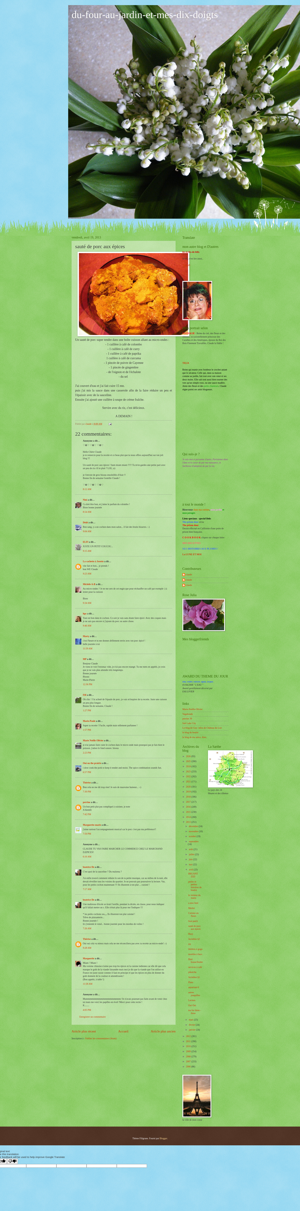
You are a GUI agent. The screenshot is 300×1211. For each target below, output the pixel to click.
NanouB (186, 265)
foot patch (193, 921)
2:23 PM (87, 753)
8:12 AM (87, 489)
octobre (193, 836)
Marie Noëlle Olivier (93, 740)
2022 (188, 776)
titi (189, 944)
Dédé (85, 522)
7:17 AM (87, 889)
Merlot (191, 908)
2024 (188, 766)
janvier (192, 1029)
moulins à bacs (195, 954)
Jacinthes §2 (194, 939)
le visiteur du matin (194, 896)
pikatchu (192, 972)
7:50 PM (87, 834)
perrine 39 (187, 718)
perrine (86, 802)
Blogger (163, 1138)
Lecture (191, 1000)
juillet (192, 854)
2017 (188, 802)
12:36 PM (87, 684)
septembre (194, 841)
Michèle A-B (89, 584)
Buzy (190, 934)
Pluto (190, 982)
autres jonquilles (194, 994)
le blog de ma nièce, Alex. (194, 737)
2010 (188, 1046)
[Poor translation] (12, 1161)
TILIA (185, 363)
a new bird (193, 903)
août (191, 849)
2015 (188, 812)
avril (191, 869)
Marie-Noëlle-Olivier (192, 709)
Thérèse (87, 782)
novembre (194, 831)
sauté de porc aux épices (194, 927)
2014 (188, 817)
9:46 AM (87, 625)
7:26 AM (87, 928)
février (192, 1025)
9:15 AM (87, 551)
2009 (188, 1051)
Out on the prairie (92, 763)
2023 (188, 771)
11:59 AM (87, 648)
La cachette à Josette (93, 561)
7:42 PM (87, 814)
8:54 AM (87, 512)
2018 (188, 797)
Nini (85, 500)
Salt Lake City (189, 723)
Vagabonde (187, 714)
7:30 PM (87, 791)
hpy (85, 613)
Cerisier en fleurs (193, 914)
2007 (188, 1061)
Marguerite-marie (92, 825)
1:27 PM (87, 710)
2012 (188, 1036)
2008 (188, 1056)
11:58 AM (87, 984)
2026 (188, 756)
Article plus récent (84, 1031)
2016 (188, 807)
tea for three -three (194, 1012)
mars (191, 1019)
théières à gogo (195, 949)
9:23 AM (87, 573)
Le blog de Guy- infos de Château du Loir (202, 728)
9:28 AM (87, 948)
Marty (86, 636)
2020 (188, 786)
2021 (188, 781)
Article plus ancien (163, 1031)
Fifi (84, 695)
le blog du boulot (190, 732)
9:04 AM (87, 531)
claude (189, 574)
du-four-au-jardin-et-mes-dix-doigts (145, 14)
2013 (188, 822)
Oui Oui (192, 1005)
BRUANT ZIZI (193, 875)
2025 (188, 761)
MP (84, 659)
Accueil (123, 1031)
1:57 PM (87, 730)
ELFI (85, 542)
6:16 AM (87, 856)
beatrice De (88, 867)
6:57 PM (87, 772)
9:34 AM (87, 603)
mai (191, 864)
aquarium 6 (193, 987)
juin (191, 859)
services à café (195, 967)
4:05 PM (87, 1010)
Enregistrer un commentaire (92, 1017)
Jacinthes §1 (194, 977)
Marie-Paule (89, 721)
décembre (194, 826)
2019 (188, 791)
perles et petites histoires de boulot (194, 886)
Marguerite (88, 958)
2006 (188, 1066)
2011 (188, 1041)
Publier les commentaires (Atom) (101, 1038)
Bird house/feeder (195, 961)
